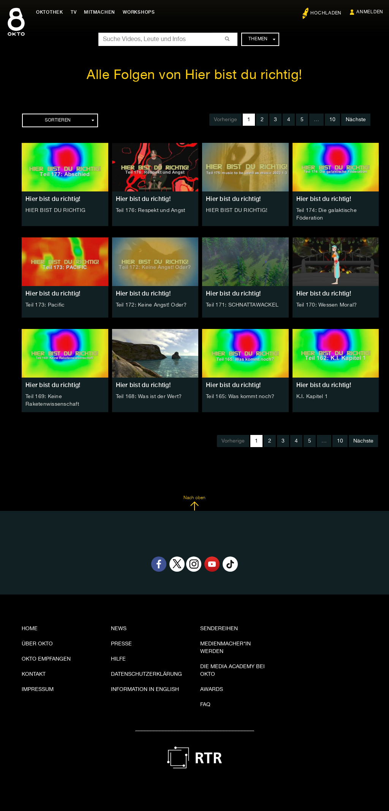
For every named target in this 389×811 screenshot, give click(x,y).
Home (30, 628)
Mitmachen (99, 12)
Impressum (38, 689)
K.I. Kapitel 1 (312, 396)
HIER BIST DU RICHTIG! (236, 210)
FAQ (205, 704)
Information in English (145, 689)
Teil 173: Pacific (45, 305)
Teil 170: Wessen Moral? (326, 305)
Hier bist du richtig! (52, 198)
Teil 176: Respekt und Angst (150, 210)
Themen (261, 39)
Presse (121, 644)
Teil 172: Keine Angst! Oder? (151, 305)
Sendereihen (219, 628)
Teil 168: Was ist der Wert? (149, 396)
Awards (211, 689)
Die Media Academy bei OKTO (232, 670)
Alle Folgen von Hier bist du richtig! (194, 75)
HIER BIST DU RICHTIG (55, 210)
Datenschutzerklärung (146, 674)
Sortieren (69, 120)
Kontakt (34, 674)
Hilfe (118, 659)
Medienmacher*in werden (225, 647)
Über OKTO (37, 644)
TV (74, 12)
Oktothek (49, 12)
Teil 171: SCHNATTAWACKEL (242, 305)
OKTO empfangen (46, 659)
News (119, 628)
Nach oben (194, 503)
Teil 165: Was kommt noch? (240, 396)
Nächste (356, 119)
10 (332, 119)
